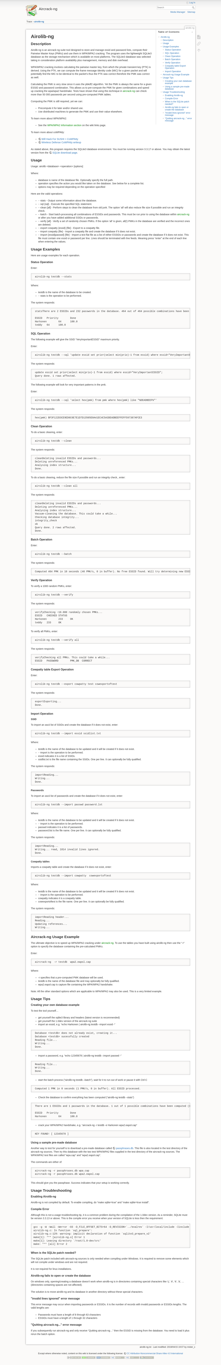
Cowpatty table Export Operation (175, 67)
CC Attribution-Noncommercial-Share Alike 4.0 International (155, 1353)
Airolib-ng (165, 37)
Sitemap (191, 12)
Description (168, 40)
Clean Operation (172, 56)
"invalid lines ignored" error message (177, 114)
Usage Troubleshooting (174, 92)
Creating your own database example (178, 82)
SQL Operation (172, 53)
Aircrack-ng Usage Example (176, 74)
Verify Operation (172, 62)
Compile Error (171, 98)
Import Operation (173, 71)
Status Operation (173, 50)
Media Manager (177, 12)
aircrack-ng (129, 91)
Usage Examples (171, 46)
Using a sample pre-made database (177, 87)
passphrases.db (124, 1148)
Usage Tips (168, 78)
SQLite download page (64, 152)
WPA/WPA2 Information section (64, 125)
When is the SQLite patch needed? (177, 102)
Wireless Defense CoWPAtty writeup (61, 142)
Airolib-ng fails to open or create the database (177, 108)
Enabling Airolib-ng (174, 95)
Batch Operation (172, 59)
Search (193, 7)
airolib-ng (39, 21)
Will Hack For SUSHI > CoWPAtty (60, 139)
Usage (166, 43)
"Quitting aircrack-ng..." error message (178, 119)
